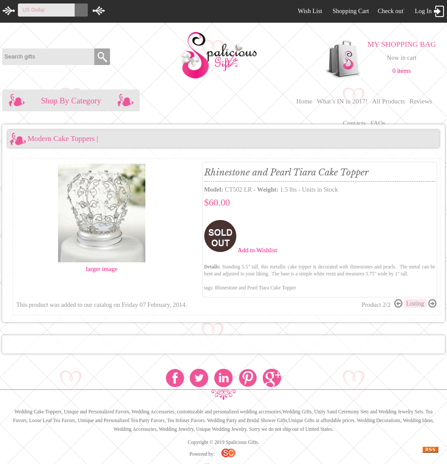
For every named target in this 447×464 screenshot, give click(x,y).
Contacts (354, 123)
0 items (401, 70)
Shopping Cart (351, 10)
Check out (390, 10)
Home (304, 101)
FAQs (377, 123)
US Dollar (33, 10)
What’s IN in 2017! (342, 101)
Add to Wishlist (257, 250)
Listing (415, 303)
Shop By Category (71, 100)
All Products (388, 101)
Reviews (420, 101)
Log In (423, 10)
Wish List (310, 10)
